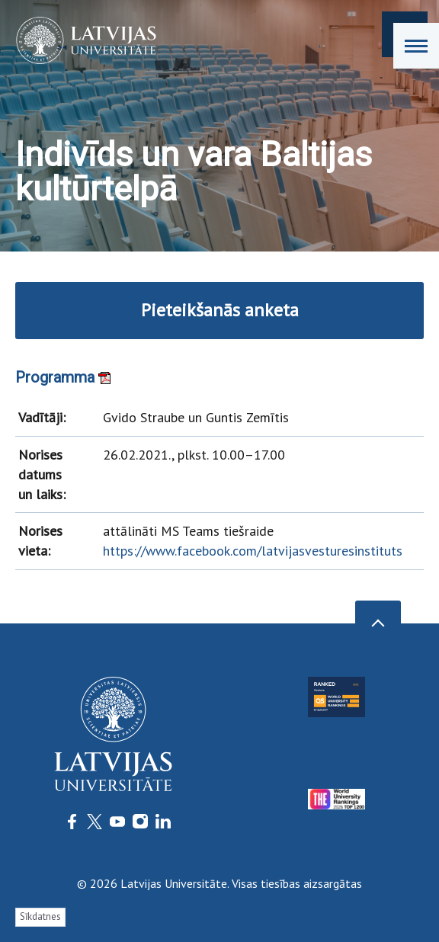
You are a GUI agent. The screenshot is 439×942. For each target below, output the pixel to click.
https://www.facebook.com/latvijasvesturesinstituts (252, 550)
